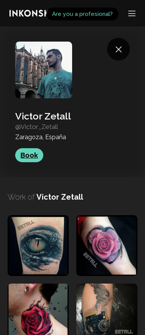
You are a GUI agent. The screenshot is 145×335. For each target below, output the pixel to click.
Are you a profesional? (82, 14)
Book (29, 155)
